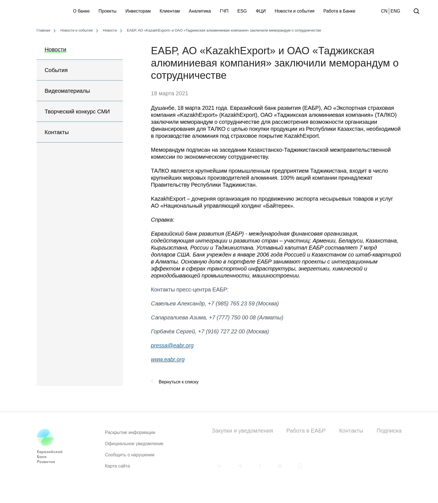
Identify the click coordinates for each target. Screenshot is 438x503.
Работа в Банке (339, 11)
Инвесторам (138, 11)
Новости (55, 49)
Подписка (389, 431)
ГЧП (224, 11)
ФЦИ (261, 11)
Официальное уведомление (134, 445)
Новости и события (294, 11)
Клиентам (170, 11)
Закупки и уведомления (242, 431)
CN (384, 11)
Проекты (107, 11)
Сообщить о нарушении (129, 457)
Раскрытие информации (130, 434)
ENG (395, 11)
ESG (242, 11)
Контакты (57, 132)
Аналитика (200, 11)
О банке (81, 11)
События (56, 70)
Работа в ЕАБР (306, 431)
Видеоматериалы (67, 91)
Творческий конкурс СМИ (77, 111)
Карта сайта (117, 468)
